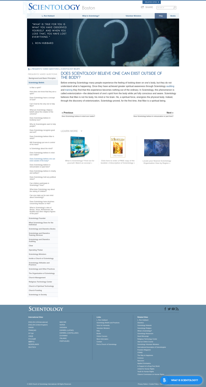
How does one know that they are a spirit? (43, 93)
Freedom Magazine (144, 350)
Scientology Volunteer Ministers (148, 344)
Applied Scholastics (144, 363)
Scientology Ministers (37, 254)
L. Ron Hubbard (48, 16)
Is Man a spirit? (35, 88)
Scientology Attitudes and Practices (39, 264)
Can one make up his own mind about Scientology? (41, 196)
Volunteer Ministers (133, 16)
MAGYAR (63, 322)
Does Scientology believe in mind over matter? (42, 154)
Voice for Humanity (103, 325)
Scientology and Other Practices (42, 269)
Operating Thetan (36, 250)
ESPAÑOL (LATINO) (67, 330)
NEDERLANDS (33, 344)
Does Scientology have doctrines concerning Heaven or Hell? (42, 203)
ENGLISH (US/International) (38, 322)
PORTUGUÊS (64, 341)
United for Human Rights (145, 369)
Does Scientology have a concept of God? (42, 99)
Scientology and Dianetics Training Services (39, 234)
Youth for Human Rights (145, 371)
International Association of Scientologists (151, 347)
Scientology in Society (38, 295)
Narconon (140, 361)
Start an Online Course (145, 342)
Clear (31, 246)
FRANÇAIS (32, 330)
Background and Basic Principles (42, 78)
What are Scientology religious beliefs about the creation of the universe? (41, 112)
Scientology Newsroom (145, 333)
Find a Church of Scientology (106, 344)
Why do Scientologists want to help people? (43, 125)
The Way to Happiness (145, 355)
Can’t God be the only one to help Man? (42, 105)
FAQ (161, 16)
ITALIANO (63, 338)
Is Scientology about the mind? (41, 149)
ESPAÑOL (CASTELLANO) (69, 333)
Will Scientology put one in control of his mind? (42, 143)
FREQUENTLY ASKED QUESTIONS (45, 69)
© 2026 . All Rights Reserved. (49, 384)
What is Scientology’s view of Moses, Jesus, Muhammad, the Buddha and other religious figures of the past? (42, 211)
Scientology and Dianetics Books (42, 229)
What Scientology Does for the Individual (41, 224)
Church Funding (35, 290)
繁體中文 (31, 342)
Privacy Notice (143, 384)
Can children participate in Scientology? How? (39, 184)
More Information (102, 339)
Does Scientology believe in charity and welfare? (43, 172)
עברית (31, 333)
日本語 (30, 336)
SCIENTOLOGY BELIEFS (70, 69)
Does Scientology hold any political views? (43, 178)
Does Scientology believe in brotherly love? (40, 119)
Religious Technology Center (40, 282)
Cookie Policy (154, 384)
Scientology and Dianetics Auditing (39, 240)
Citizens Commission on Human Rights (150, 374)
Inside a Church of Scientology (41, 258)
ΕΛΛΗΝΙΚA (63, 335)
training (69, 90)
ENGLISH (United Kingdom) (38, 325)
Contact (99, 342)
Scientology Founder (37, 218)
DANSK (31, 327)
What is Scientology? (90, 16)
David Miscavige (143, 336)
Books (173, 16)
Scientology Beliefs (36, 83)
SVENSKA (63, 327)
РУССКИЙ (32, 339)
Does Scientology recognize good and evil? (42, 131)
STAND (139, 352)
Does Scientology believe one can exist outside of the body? (42, 160)
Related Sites (152, 2)
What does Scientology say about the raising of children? (42, 190)
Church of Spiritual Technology (41, 286)
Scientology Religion (144, 328)
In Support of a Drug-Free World (148, 366)
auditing (170, 86)
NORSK (62, 325)
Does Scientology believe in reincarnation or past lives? (40, 166)
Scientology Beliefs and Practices (108, 323)
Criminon (140, 358)
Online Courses (102, 336)
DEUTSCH (32, 347)
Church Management (37, 278)
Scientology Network (144, 325)
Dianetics (140, 323)
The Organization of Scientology (42, 273)
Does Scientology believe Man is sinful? (42, 137)
